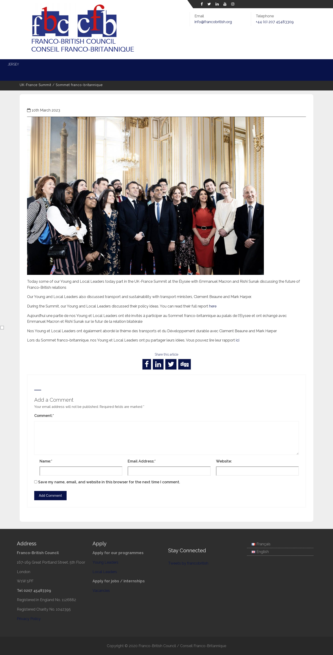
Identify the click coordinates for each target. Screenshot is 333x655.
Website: (224, 461)
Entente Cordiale (213, 64)
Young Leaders (91, 64)
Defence (180, 64)
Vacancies (101, 590)
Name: (46, 461)
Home (22, 64)
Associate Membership (36, 74)
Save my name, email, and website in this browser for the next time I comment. (109, 482)
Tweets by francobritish (188, 563)
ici (237, 340)
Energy (157, 64)
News (63, 64)
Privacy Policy (29, 619)
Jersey (290, 64)
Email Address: (142, 461)
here (212, 306)
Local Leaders (127, 64)
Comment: (44, 415)
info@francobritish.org (213, 22)
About (42, 64)
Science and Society (256, 64)
